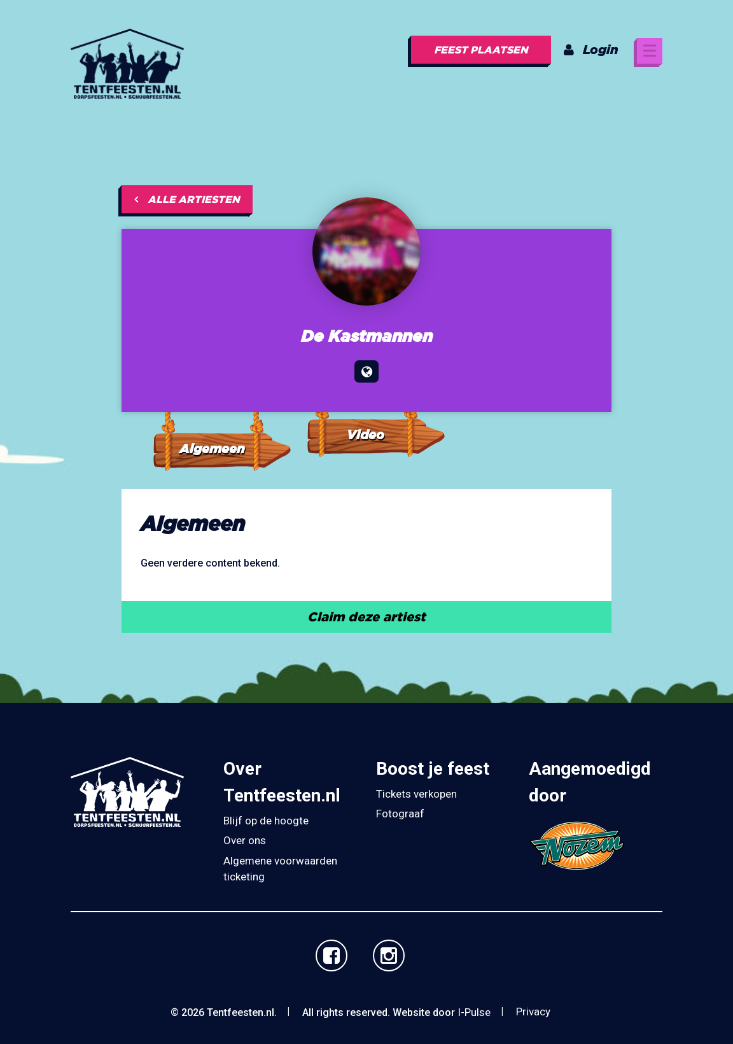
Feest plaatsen (481, 49)
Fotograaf (400, 813)
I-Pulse (474, 1012)
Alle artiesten (187, 199)
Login (591, 49)
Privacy (533, 1011)
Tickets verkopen (416, 793)
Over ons (244, 840)
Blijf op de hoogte (266, 820)
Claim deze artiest (366, 616)
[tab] (221, 424)
